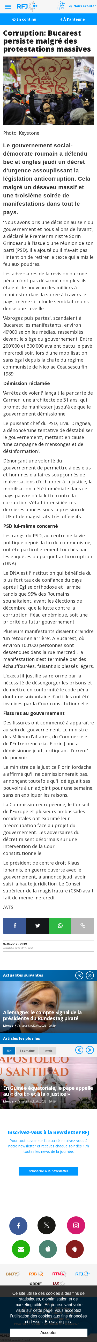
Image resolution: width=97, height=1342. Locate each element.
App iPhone (48, 1249)
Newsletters (21, 1249)
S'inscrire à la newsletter (48, 1171)
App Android (75, 1249)
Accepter (48, 1332)
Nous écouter (84, 6)
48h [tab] (8, 1050)
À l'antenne (73, 19)
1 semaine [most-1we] (27, 1050)
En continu (24, 19)
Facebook (18, 1225)
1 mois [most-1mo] (48, 1050)
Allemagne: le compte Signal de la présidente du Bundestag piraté (42, 1015)
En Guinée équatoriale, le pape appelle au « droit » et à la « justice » (48, 1091)
